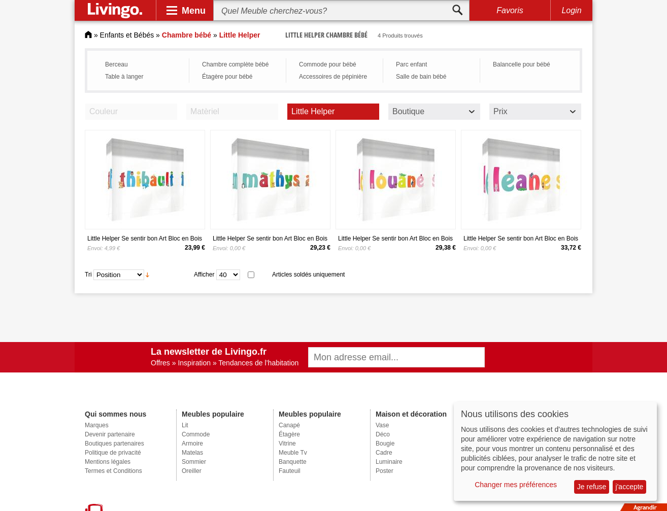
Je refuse (592, 487)
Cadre (384, 452)
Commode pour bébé (327, 64)
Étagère (289, 434)
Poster (384, 470)
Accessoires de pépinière (333, 76)
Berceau (116, 64)
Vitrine (287, 443)
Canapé (289, 425)
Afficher (204, 274)
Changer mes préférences (516, 485)
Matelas (192, 452)
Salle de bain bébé (421, 76)
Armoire (192, 443)
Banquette (293, 461)
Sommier (194, 461)
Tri (88, 274)
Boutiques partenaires (114, 443)
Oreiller (192, 470)
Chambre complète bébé (235, 64)
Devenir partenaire (110, 434)
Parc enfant (411, 64)
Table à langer (124, 76)
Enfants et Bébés (127, 35)
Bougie (385, 443)
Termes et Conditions (113, 470)
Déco (383, 434)
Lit (185, 425)
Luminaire (389, 461)
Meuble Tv (293, 452)
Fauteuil (290, 470)
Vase (382, 425)
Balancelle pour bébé (521, 64)
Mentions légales (107, 461)
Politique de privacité (113, 452)
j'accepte (630, 487)
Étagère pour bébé (227, 76)
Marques (97, 425)
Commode (196, 434)
